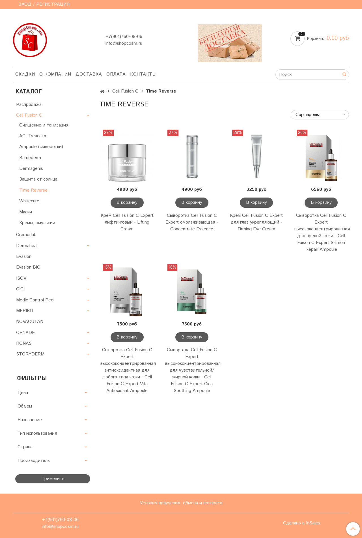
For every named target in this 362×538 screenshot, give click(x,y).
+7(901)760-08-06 (123, 36)
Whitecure (29, 201)
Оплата (116, 74)
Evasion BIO (28, 267)
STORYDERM (30, 354)
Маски (25, 212)
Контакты (143, 74)
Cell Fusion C (125, 91)
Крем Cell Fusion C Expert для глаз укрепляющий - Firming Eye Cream (256, 222)
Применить (52, 478)
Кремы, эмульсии (37, 223)
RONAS (24, 343)
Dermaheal (26, 246)
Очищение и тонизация (43, 125)
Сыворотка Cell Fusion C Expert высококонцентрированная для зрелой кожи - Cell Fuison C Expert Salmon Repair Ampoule (321, 232)
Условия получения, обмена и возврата (181, 503)
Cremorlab (26, 235)
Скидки (25, 74)
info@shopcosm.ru (123, 43)
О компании (55, 74)
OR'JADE (25, 332)
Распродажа (29, 104)
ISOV (21, 278)
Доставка (89, 74)
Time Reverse (33, 190)
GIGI (20, 289)
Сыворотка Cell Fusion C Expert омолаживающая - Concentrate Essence (191, 222)
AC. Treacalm (32, 136)
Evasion (23, 256)
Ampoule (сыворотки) (41, 146)
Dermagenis (31, 168)
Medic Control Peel (35, 300)
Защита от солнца (38, 179)
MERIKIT (25, 311)
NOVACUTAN (29, 321)
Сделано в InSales (301, 523)
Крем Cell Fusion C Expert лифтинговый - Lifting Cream (127, 222)
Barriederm (30, 158)
